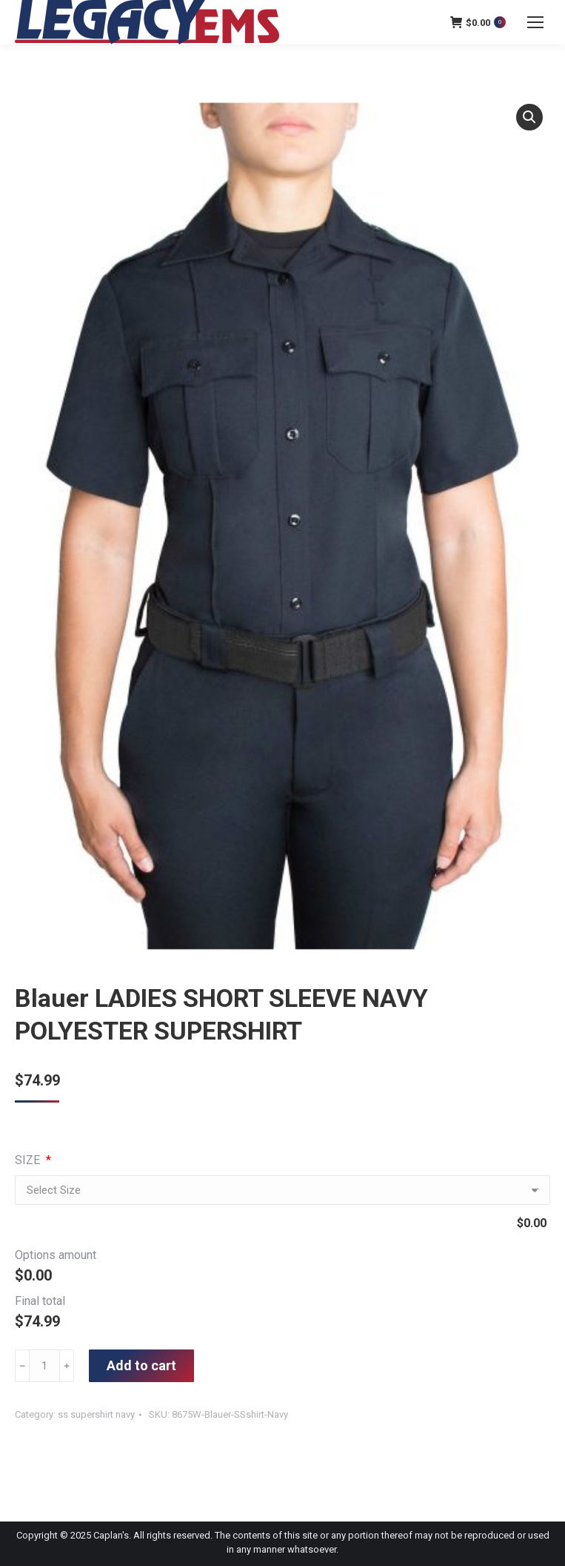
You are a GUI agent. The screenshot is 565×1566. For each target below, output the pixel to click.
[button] (529, 117)
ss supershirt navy (96, 1414)
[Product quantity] (44, 1365)
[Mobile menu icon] (535, 22)
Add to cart (141, 1365)
